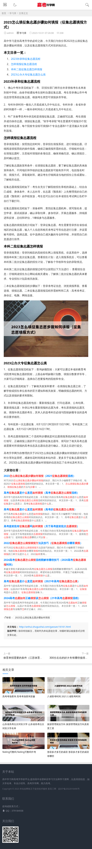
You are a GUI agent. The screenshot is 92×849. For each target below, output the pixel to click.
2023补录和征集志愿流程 (25, 59)
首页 (4, 13)
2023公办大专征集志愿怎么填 (28, 74)
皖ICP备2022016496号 (69, 788)
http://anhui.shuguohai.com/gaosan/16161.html (45, 626)
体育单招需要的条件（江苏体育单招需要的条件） (32, 657)
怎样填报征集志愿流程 (24, 64)
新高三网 (52, 788)
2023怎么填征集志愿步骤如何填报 (32, 617)
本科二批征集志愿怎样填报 (26, 69)
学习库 (12, 13)
